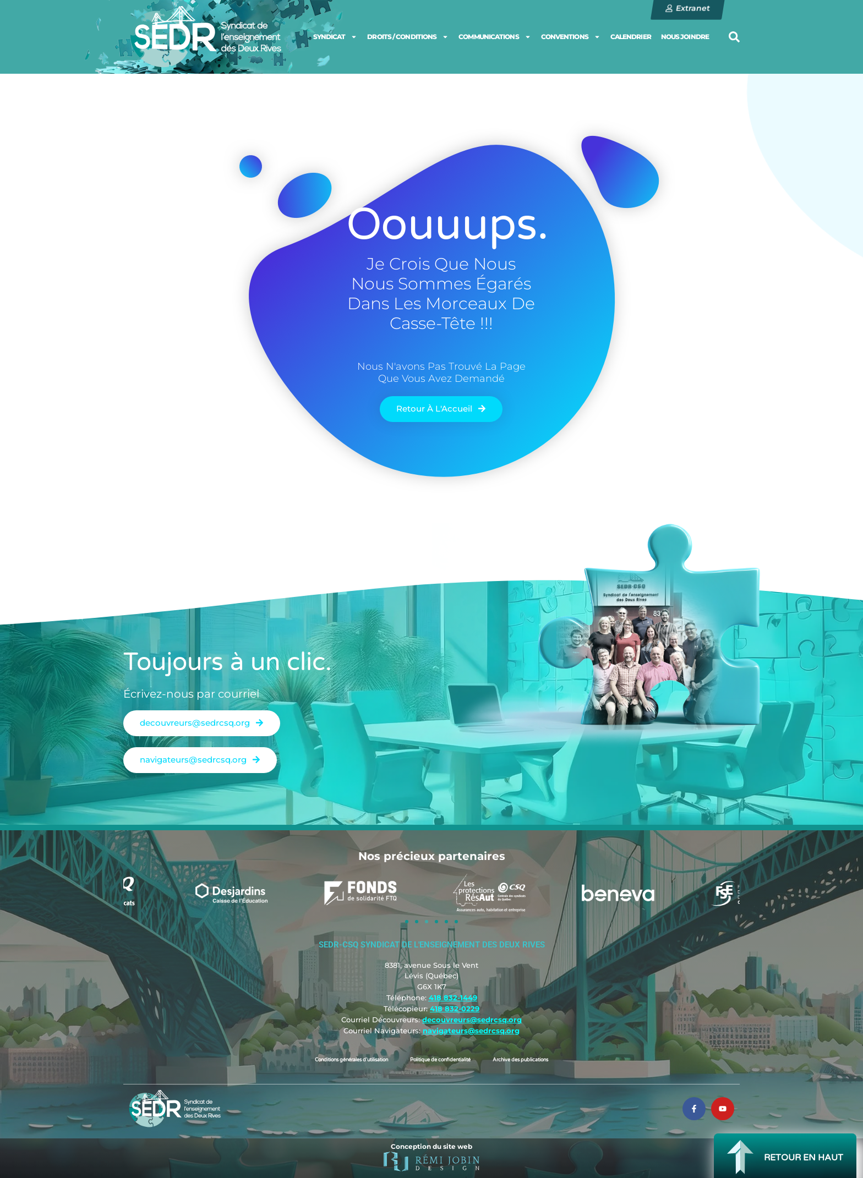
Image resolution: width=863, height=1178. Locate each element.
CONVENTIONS (570, 37)
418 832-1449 (453, 997)
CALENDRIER (630, 36)
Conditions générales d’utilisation (351, 1060)
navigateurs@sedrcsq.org (471, 1030)
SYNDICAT (335, 37)
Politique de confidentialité (440, 1060)
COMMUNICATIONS (494, 37)
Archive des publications (520, 1060)
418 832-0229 (454, 1008)
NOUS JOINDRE (685, 36)
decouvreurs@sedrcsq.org (472, 1019)
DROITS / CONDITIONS (408, 37)
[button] (734, 37)
